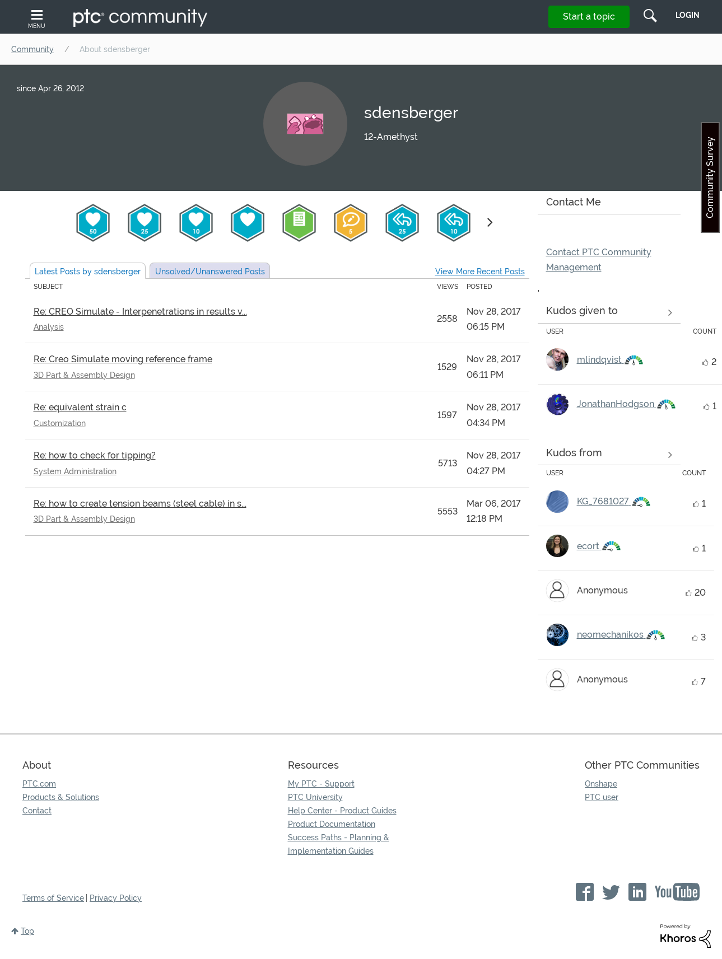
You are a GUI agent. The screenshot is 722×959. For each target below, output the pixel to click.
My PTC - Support (321, 783)
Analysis (49, 326)
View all (609, 313)
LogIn (688, 15)
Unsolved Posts (210, 271)
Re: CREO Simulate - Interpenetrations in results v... (140, 311)
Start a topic (589, 16)
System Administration (75, 471)
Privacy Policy (116, 898)
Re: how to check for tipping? (95, 455)
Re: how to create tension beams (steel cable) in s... (140, 503)
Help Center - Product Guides (342, 810)
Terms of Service (53, 898)
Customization (60, 423)
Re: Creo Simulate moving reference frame (123, 359)
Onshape (601, 783)
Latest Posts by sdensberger (88, 271)
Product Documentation (331, 824)
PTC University (315, 797)
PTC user (601, 797)
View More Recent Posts (480, 271)
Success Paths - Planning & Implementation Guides (338, 844)
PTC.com (39, 783)
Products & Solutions (60, 797)
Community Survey (710, 177)
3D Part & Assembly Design (84, 375)
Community (32, 49)
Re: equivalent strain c (80, 407)
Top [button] (27, 931)
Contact (37, 810)
